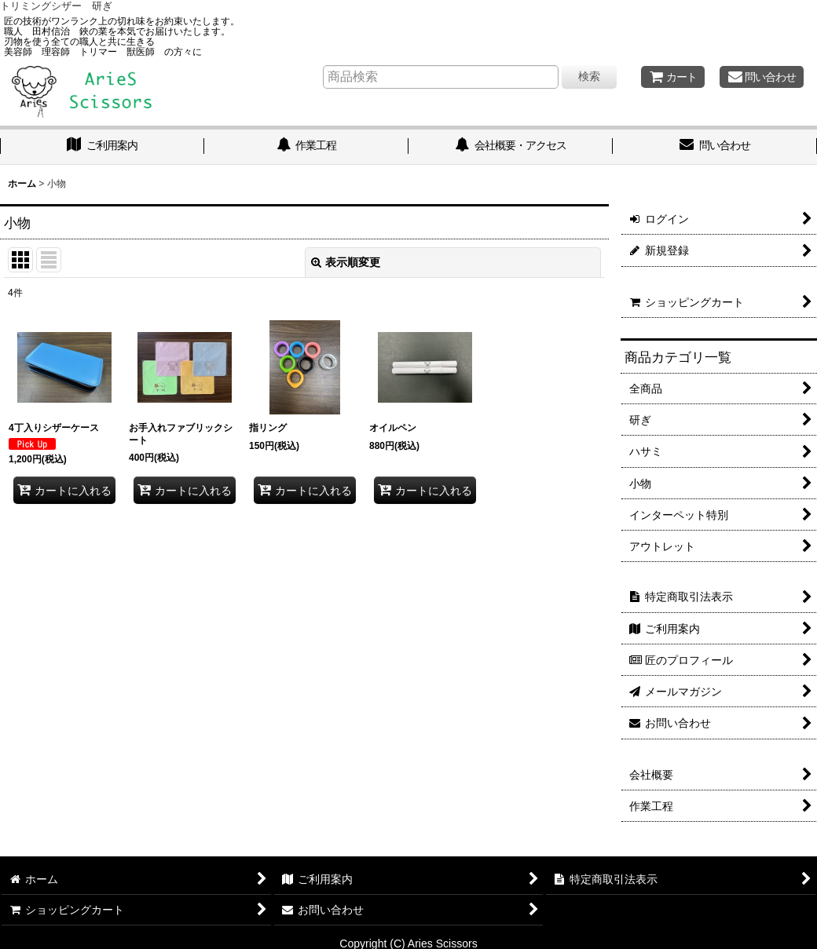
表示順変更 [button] (345, 262)
